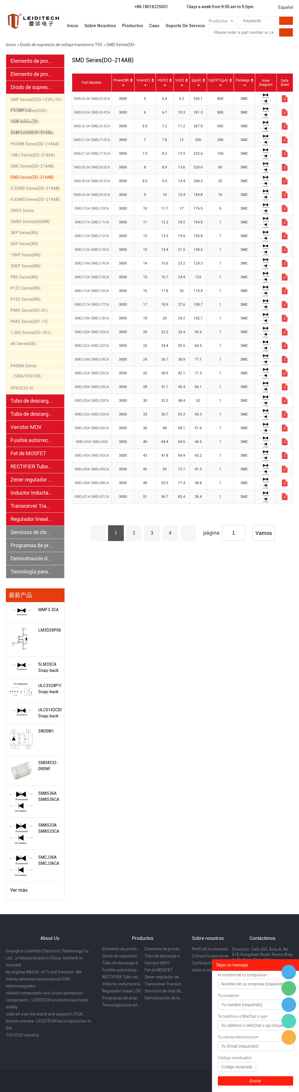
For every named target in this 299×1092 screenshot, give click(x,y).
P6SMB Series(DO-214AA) (35, 144)
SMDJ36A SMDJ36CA (91, 428)
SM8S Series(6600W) (30, 221)
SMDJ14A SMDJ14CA (91, 263)
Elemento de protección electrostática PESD (32, 74)
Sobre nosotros (100, 25)
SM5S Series (22, 210)
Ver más (18, 890)
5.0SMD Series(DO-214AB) (35, 188)
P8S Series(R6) (24, 277)
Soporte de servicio (185, 25)
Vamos (263, 533)
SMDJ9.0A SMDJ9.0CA (92, 195)
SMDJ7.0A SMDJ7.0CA (92, 140)
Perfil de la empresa (210, 949)
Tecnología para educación (32, 571)
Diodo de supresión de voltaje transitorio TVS (61, 44)
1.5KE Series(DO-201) (31, 332)
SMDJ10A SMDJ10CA (91, 208)
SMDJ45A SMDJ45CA (91, 469)
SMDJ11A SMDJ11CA (91, 222)
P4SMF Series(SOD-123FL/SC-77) (29, 112)
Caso (154, 25)
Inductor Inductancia (32, 493)
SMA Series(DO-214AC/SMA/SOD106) (31, 123)
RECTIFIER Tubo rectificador (32, 466)
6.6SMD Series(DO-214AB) (35, 199)
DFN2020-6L (22, 388)
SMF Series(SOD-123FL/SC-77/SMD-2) (37, 101)
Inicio (72, 25)
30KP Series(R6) (26, 266)
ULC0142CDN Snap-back (49, 712)
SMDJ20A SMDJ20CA (91, 332)
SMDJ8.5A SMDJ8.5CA (92, 181)
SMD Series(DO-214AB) (32, 177)
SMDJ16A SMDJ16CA (91, 291)
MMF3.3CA (48, 609)
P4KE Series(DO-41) (29, 310)
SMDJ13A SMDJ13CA (91, 250)
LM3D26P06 (49, 630)
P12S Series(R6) (26, 288)
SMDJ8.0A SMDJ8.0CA (92, 167)
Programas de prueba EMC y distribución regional (32, 545)
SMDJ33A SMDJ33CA (91, 414)
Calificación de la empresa (211, 963)
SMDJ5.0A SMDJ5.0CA (92, 99)
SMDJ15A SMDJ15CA (91, 277)
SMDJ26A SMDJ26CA (91, 373)
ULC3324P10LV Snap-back (49, 688)
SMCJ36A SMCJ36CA (48, 860)
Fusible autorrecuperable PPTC (32, 440)
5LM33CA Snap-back (48, 667)
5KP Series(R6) (24, 243)
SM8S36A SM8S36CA (48, 796)
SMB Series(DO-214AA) (32, 133)
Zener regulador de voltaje (32, 480)
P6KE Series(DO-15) (29, 321)
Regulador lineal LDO (32, 519)
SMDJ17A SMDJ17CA (91, 304)
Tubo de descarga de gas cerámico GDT (32, 414)
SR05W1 (46, 731)
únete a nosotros (207, 970)
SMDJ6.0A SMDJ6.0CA (92, 112)
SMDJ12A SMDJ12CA (91, 236)
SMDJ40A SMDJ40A (92, 442)
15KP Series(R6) (26, 255)
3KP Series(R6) (24, 232)
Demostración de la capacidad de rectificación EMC (32, 558)
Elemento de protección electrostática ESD (32, 61)
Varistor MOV (26, 427)
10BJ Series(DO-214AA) (33, 155)
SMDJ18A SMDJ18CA (91, 318)
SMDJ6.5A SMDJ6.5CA (92, 126)
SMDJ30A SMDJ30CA (91, 401)
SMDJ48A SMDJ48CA (91, 483)
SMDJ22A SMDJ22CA (91, 346)
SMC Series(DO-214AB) (32, 166)
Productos (132, 25)
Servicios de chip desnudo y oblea (32, 532)
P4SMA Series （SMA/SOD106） (27, 367)
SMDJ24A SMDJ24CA (91, 359)
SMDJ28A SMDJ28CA (91, 387)
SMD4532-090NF (48, 765)
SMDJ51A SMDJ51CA (91, 497)
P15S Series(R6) (26, 299)
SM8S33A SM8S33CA (48, 828)
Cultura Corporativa (210, 956)
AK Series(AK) (23, 343)
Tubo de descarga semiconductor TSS (32, 401)
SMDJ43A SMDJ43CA (91, 455)
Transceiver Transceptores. (32, 506)
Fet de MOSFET (28, 453)
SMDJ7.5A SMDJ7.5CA (92, 154)
